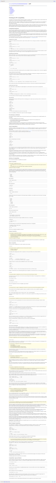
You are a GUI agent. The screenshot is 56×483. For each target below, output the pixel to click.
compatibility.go (12, 9)
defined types (30, 130)
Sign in (54, 1)
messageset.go (12, 11)
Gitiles (4, 481)
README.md (11, 12)
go (9, 3)
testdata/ (11, 7)
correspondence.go (12, 10)
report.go (11, 13)
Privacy (7, 481)
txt (52, 481)
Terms (9, 481)
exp (11, 3)
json (54, 481)
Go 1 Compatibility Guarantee (33, 37)
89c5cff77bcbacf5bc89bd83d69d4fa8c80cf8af (19, 3)
